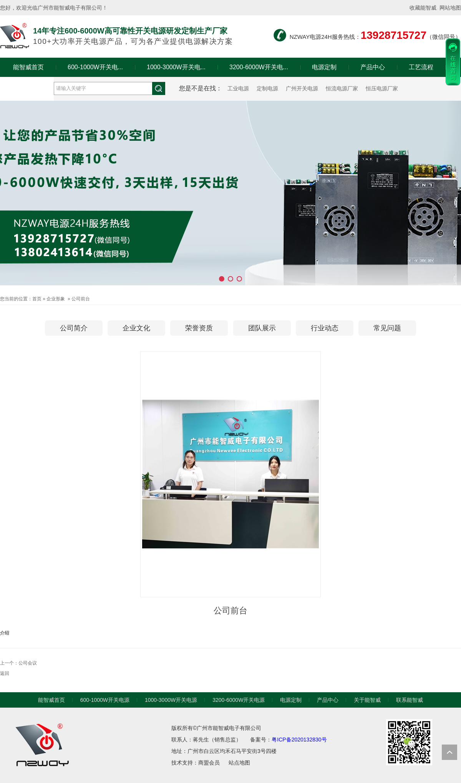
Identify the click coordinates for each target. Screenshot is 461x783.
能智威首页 (28, 67)
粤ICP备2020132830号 (299, 739)
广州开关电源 (302, 88)
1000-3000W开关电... (176, 67)
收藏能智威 (423, 8)
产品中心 (372, 67)
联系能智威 (409, 700)
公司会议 (27, 663)
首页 (36, 299)
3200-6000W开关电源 (238, 700)
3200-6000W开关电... (258, 67)
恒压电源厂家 (382, 88)
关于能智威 (27, 86)
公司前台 (80, 299)
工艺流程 (421, 67)
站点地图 (239, 763)
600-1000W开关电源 (104, 700)
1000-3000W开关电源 (171, 700)
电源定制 (324, 67)
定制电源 (267, 88)
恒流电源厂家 (342, 88)
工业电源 (238, 88)
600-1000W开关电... (95, 67)
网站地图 (450, 8)
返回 (4, 673)
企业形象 (55, 299)
